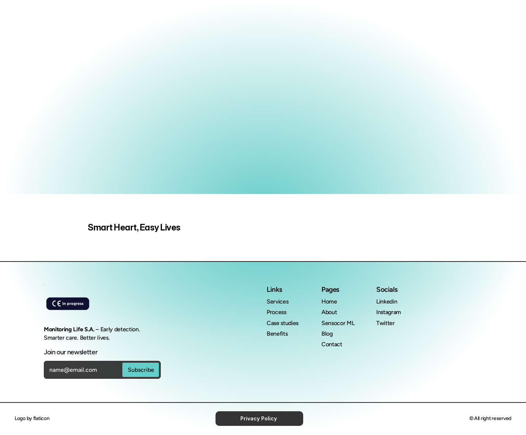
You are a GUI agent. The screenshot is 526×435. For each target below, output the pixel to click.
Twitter (385, 323)
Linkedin (386, 301)
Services (277, 301)
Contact (331, 344)
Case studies (282, 323)
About (329, 312)
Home (329, 301)
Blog (327, 333)
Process (276, 312)
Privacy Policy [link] (259, 418)
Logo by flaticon (32, 418)
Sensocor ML (338, 323)
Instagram (388, 312)
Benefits (277, 333)
